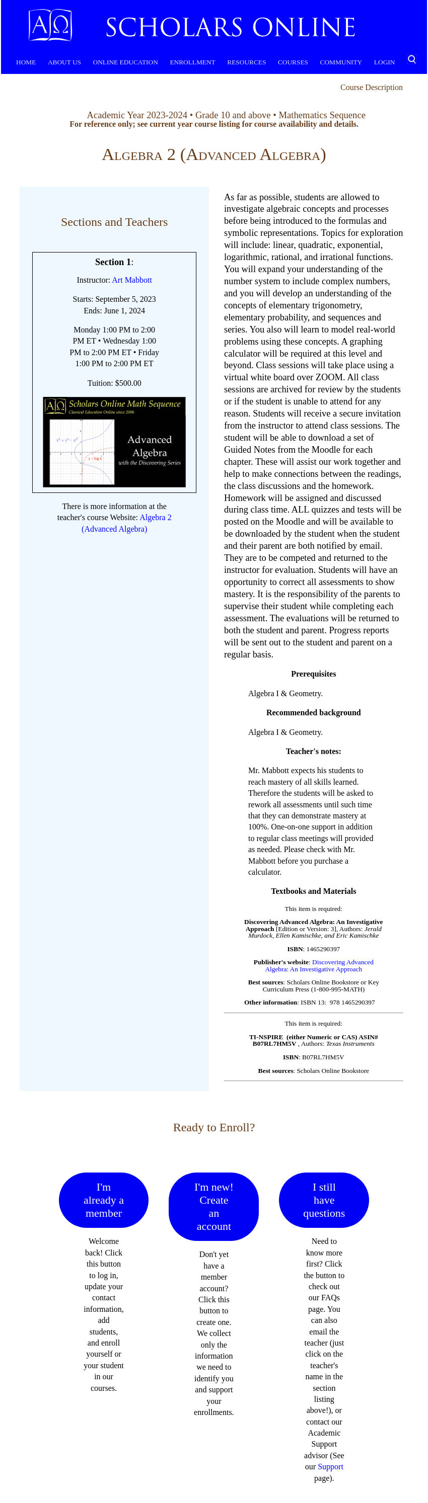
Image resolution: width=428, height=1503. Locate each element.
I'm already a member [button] (104, 1200)
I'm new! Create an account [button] (214, 1206)
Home (26, 62)
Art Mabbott (132, 280)
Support (330, 1466)
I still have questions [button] (324, 1200)
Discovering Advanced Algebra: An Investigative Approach (319, 965)
